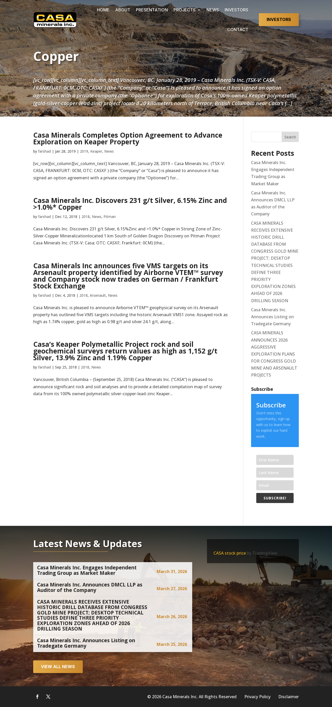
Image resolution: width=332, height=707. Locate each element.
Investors (279, 19)
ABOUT (122, 9)
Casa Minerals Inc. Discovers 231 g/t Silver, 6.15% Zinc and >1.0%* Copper (130, 204)
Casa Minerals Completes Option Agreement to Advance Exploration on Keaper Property (127, 138)
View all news (58, 666)
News (109, 151)
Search (290, 137)
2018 (85, 216)
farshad (44, 151)
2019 (84, 151)
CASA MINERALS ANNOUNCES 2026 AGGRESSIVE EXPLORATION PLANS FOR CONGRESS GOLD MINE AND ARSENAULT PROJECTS (274, 354)
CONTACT (237, 29)
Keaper (96, 151)
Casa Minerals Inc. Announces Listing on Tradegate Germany (272, 317)
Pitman (109, 216)
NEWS (212, 9)
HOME (103, 9)
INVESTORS (236, 9)
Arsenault (98, 295)
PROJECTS (185, 9)
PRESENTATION (152, 9)
